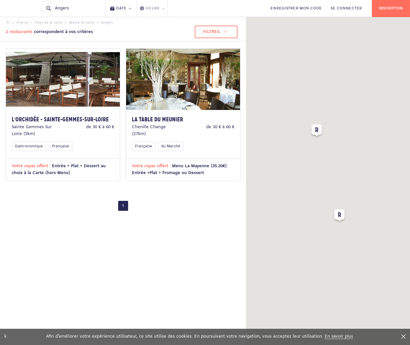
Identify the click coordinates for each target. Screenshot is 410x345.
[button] (339, 216)
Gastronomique (29, 146)
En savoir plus (339, 336)
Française (60, 146)
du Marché (170, 146)
